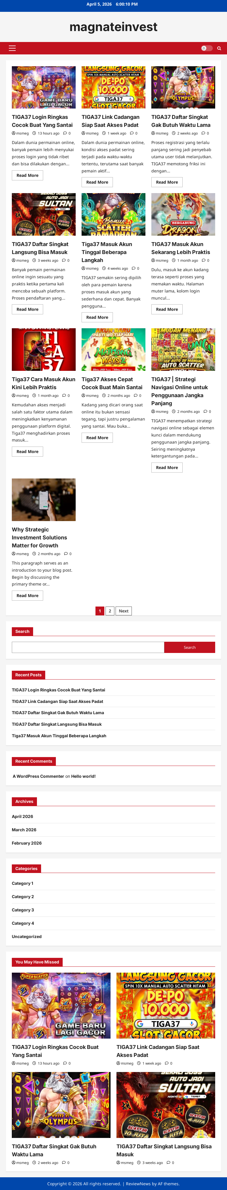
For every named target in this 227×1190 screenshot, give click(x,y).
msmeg (22, 133)
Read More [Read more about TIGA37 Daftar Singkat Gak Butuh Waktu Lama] (169, 183)
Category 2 (23, 896)
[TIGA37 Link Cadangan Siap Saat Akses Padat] (113, 87)
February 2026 (27, 842)
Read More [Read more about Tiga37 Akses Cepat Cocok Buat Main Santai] (99, 438)
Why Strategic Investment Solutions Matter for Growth (39, 537)
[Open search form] (219, 48)
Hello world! (83, 776)
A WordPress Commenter (38, 776)
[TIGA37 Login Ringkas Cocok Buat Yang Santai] (44, 87)
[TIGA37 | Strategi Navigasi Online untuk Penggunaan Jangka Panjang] (183, 349)
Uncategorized (27, 936)
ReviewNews (138, 1183)
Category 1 (22, 883)
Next (124, 611)
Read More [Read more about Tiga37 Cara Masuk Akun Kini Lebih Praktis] (30, 452)
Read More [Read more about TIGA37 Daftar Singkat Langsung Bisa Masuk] (30, 310)
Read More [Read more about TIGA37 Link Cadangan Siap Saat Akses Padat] (99, 183)
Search (22, 631)
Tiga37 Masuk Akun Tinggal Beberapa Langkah (107, 252)
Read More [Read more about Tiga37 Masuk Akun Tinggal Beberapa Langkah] (99, 318)
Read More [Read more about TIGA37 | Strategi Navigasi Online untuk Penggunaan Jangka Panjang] (169, 468)
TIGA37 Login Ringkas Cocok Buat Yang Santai (58, 689)
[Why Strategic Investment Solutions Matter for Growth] (44, 499)
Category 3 (23, 909)
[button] (12, 48)
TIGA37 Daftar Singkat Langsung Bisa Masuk (57, 724)
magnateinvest (113, 26)
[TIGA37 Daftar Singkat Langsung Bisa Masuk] (44, 214)
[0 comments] (67, 133)
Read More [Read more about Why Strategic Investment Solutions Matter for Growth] (30, 596)
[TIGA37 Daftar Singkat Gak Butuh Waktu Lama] (183, 87)
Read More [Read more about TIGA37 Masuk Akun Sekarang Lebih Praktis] (169, 310)
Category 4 (23, 923)
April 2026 (22, 816)
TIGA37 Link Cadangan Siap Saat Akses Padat (57, 701)
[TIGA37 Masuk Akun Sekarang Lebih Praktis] (183, 214)
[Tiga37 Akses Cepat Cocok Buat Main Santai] (113, 349)
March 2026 (24, 829)
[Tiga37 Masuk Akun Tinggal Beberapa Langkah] (113, 214)
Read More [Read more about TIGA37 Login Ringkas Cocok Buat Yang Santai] (30, 176)
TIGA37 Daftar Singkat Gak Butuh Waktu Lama (58, 712)
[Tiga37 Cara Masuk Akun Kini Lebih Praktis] (44, 349)
